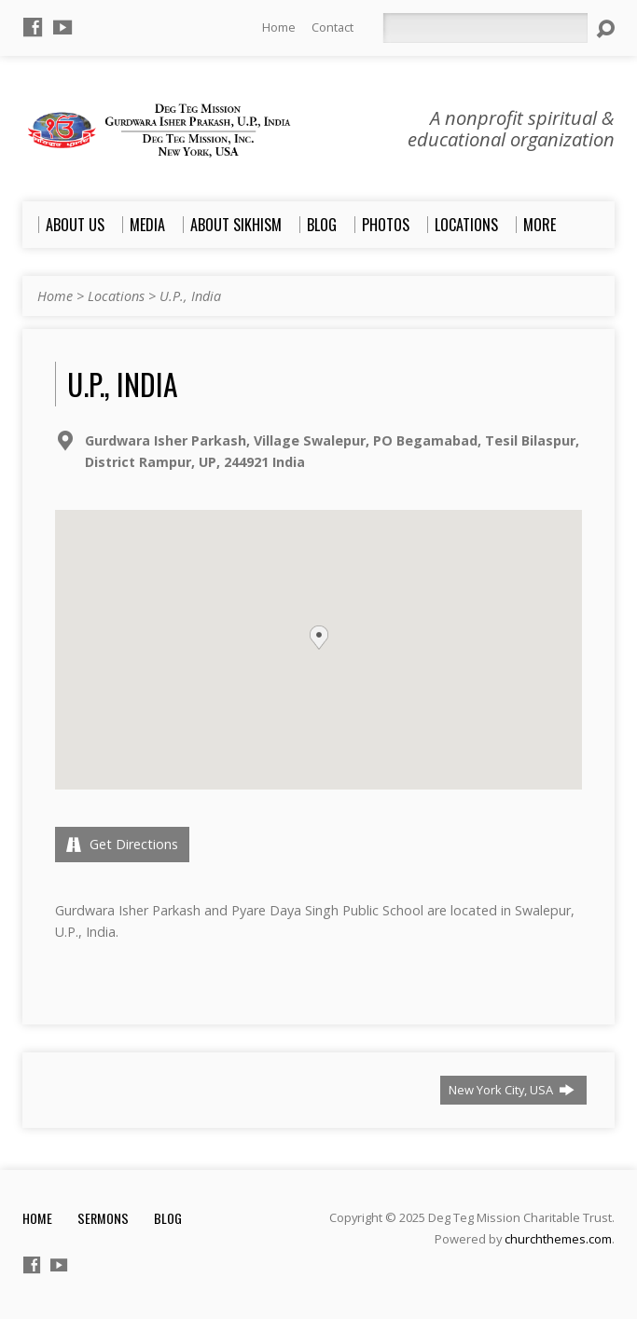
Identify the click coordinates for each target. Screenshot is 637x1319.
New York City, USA (512, 1089)
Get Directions (122, 844)
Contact (332, 27)
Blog (168, 1218)
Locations (116, 296)
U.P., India (190, 296)
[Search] (485, 28)
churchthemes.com (558, 1238)
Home (279, 27)
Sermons (103, 1218)
